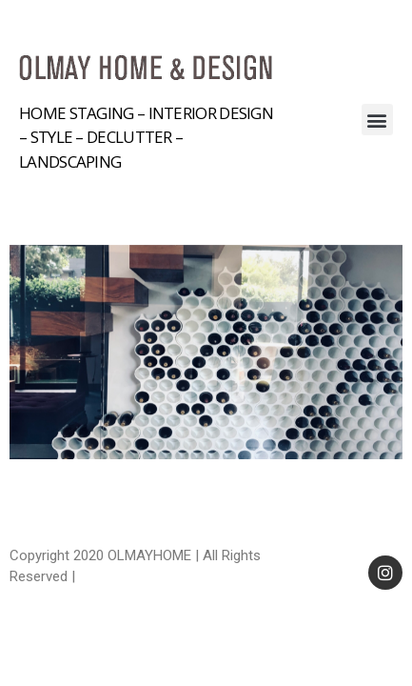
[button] (377, 119)
